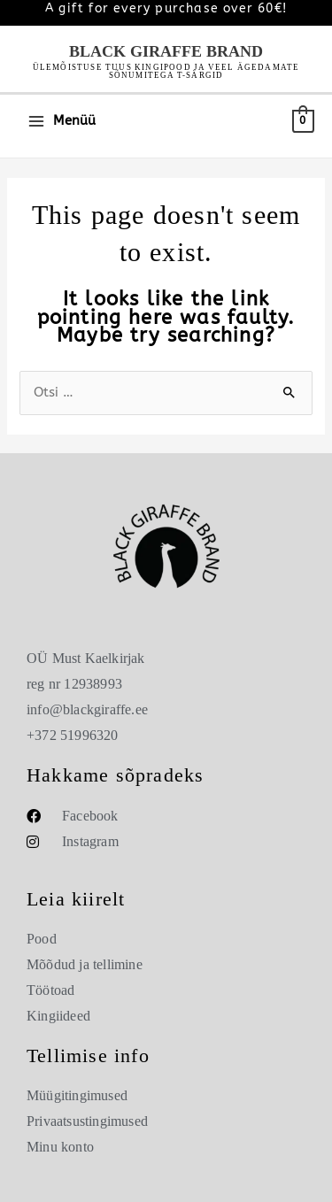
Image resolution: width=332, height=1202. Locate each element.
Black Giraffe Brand (166, 51)
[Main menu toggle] (61, 121)
